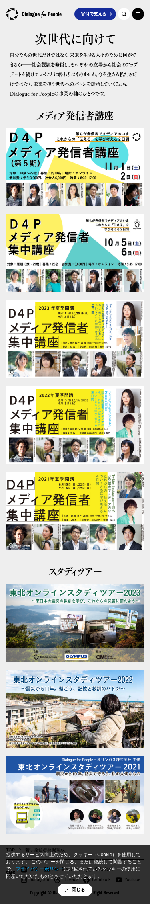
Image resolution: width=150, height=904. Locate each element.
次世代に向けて (75, 38)
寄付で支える (93, 14)
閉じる (78, 889)
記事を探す (124, 14)
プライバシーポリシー (40, 869)
